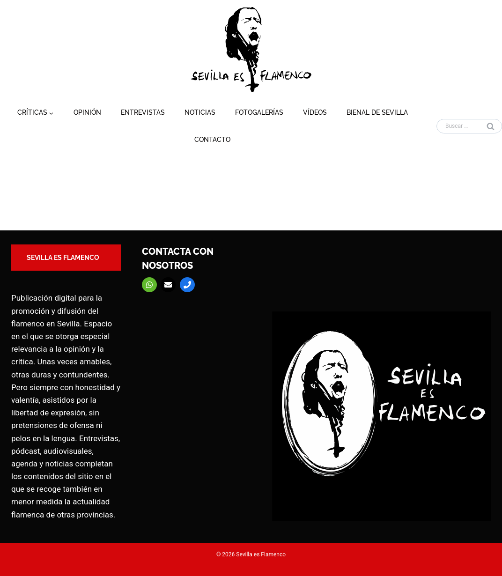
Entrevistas (143, 112)
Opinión (87, 112)
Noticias (200, 112)
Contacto (212, 139)
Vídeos (315, 112)
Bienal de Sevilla (377, 112)
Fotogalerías (259, 112)
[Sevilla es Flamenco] (251, 49)
